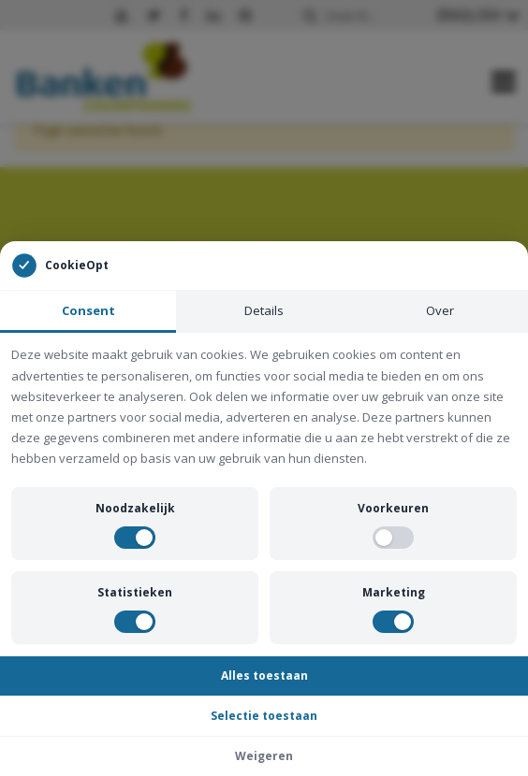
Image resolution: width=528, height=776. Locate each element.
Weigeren (264, 756)
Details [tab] (264, 310)
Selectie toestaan (264, 716)
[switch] (134, 537)
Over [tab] (440, 310)
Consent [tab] (88, 310)
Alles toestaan (264, 675)
